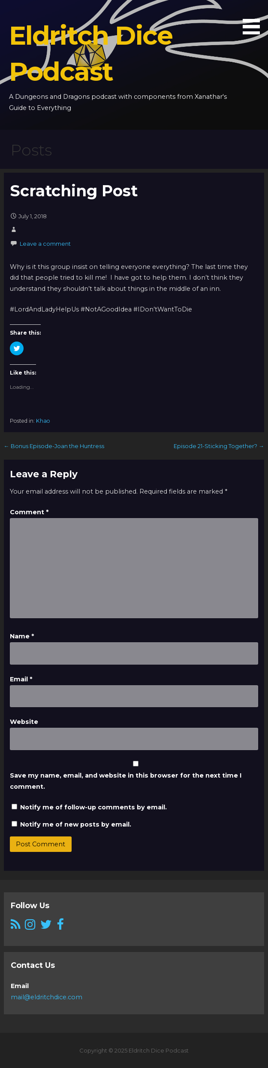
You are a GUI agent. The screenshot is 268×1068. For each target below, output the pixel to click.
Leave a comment (45, 243)
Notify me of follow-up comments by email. (93, 807)
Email (21, 679)
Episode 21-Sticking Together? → (219, 445)
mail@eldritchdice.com (46, 997)
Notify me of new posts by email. (75, 824)
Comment (29, 512)
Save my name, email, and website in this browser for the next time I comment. (125, 781)
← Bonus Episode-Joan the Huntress (54, 445)
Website (24, 722)
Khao (43, 421)
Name (22, 636)
